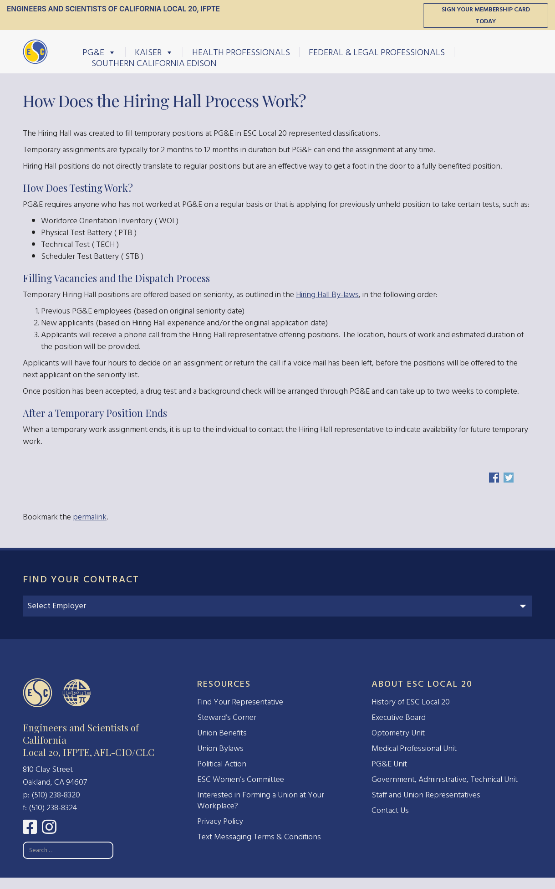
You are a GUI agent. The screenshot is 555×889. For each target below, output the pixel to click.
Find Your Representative (240, 702)
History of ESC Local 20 (411, 702)
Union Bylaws (220, 748)
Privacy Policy (220, 821)
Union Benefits (222, 733)
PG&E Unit (389, 764)
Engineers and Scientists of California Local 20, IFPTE (113, 9)
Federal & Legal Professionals (377, 52)
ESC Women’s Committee (240, 779)
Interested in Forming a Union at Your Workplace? (260, 800)
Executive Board (399, 717)
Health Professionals (241, 52)
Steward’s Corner (226, 717)
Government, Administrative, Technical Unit (445, 779)
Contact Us (390, 810)
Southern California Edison (154, 63)
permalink (90, 517)
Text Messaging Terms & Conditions (259, 836)
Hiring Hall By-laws (327, 294)
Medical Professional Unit (414, 748)
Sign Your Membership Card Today (486, 15)
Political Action (221, 764)
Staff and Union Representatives (426, 795)
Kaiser (154, 52)
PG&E (99, 52)
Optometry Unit (398, 733)
